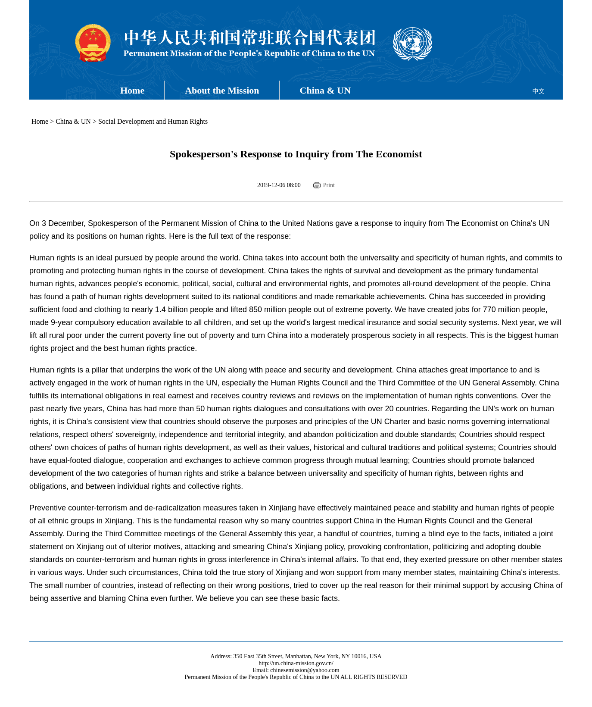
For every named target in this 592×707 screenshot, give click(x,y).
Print (329, 185)
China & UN (325, 90)
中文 (539, 91)
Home (132, 90)
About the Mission (222, 90)
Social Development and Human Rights (153, 121)
